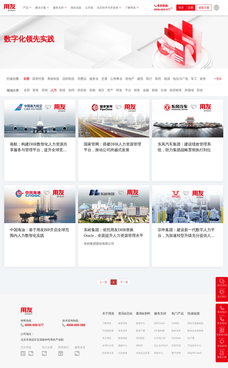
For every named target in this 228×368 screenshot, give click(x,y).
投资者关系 (108, 353)
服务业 (93, 78)
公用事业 (116, 78)
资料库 (139, 345)
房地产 (129, 78)
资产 (110, 90)
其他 (200, 90)
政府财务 (176, 90)
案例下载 (140, 330)
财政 (155, 90)
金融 (146, 90)
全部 (26, 78)
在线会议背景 (143, 353)
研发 (119, 90)
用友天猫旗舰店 (195, 323)
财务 (36, 90)
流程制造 (68, 78)
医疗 (149, 78)
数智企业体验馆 (195, 330)
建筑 (140, 78)
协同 (71, 90)
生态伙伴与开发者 (109, 7)
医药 (158, 78)
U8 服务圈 (159, 330)
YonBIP (175, 323)
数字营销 (176, 353)
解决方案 (42, 7)
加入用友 (106, 338)
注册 (190, 7)
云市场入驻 (159, 338)
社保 (164, 90)
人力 (54, 90)
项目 (101, 90)
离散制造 (53, 78)
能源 (167, 78)
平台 (128, 90)
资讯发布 (122, 330)
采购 (92, 90)
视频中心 (122, 345)
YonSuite (176, 338)
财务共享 (176, 330)
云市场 (89, 7)
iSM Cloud (159, 323)
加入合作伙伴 (161, 345)
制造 (62, 90)
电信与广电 (180, 78)
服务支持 (60, 7)
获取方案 (204, 7)
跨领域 (189, 90)
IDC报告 (140, 338)
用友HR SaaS (195, 353)
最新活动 (122, 323)
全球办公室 (108, 345)
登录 (181, 7)
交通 (104, 78)
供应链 (81, 90)
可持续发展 (108, 330)
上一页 (103, 282)
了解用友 (132, 7)
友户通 (191, 338)
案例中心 (140, 323)
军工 (194, 78)
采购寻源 (176, 345)
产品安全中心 (194, 345)
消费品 (81, 78)
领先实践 (76, 7)
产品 (27, 7)
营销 (45, 90)
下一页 (124, 282)
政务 (203, 78)
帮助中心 (158, 353)
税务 (137, 90)
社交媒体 (122, 353)
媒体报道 (122, 338)
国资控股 (38, 78)
